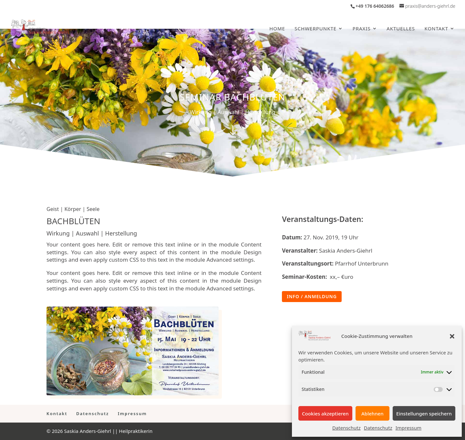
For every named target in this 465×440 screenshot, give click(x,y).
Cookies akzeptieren (325, 413)
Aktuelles (401, 29)
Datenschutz (346, 427)
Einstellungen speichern (424, 413)
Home (277, 29)
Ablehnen (372, 413)
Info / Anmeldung (312, 296)
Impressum (408, 427)
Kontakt (436, 29)
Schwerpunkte (315, 29)
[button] (452, 336)
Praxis (362, 29)
